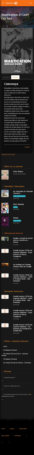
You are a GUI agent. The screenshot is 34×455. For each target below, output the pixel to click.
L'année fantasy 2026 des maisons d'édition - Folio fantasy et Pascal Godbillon (22, 253)
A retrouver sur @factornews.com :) (11, 386)
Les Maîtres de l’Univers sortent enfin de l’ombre (22, 266)
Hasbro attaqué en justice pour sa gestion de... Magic (23, 240)
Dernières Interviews (13, 291)
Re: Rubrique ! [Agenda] (9, 350)
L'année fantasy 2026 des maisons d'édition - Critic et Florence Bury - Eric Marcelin (23, 278)
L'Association (23, 429)
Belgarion (27, 147)
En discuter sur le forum (8, 154)
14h (2, 389)
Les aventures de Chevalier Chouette (23, 192)
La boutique (17, 435)
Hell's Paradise (18, 204)
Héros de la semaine (13, 166)
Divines (15, 218)
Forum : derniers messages (16, 341)
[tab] (6, 77)
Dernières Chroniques (14, 186)
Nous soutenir (5, 435)
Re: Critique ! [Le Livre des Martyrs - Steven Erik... (16, 363)
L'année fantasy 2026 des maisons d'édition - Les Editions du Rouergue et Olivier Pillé (22, 328)
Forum (3, 429)
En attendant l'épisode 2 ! (8, 377)
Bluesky (7, 371)
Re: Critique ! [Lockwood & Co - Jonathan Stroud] (15, 354)
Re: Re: (4, 346)
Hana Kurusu (18, 171)
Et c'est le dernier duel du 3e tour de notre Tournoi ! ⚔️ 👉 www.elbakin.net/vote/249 (16, 395)
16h (2, 399)
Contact (12, 429)
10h (2, 380)
